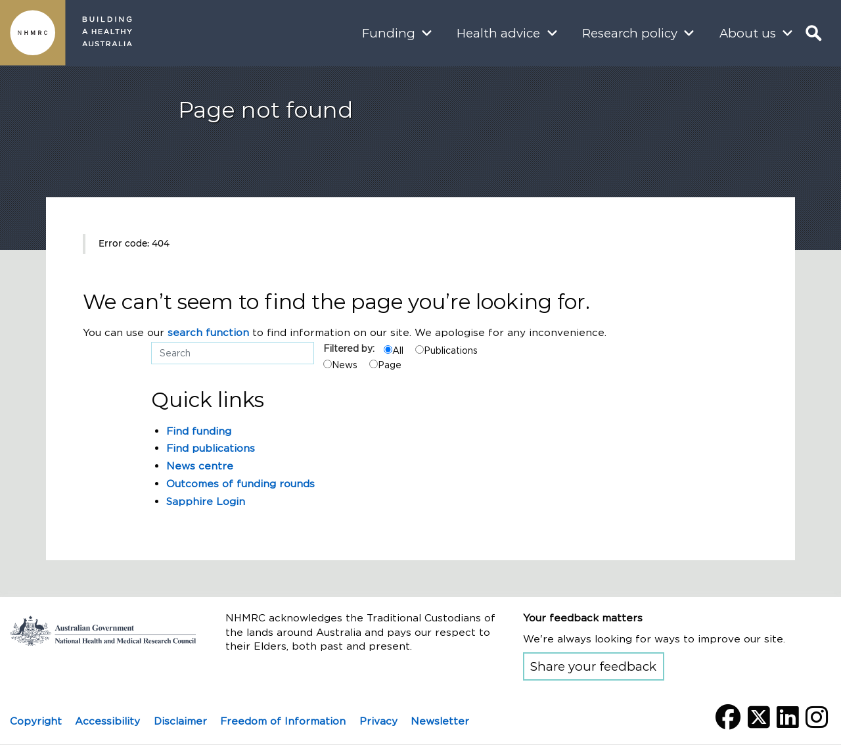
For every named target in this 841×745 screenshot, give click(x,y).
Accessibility (107, 721)
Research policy (629, 33)
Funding (388, 33)
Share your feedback (593, 666)
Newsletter (440, 721)
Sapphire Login (205, 501)
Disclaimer (180, 721)
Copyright (36, 721)
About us (747, 33)
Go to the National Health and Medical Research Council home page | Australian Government (103, 630)
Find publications (210, 448)
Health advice (498, 33)
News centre (199, 466)
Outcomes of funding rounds (240, 483)
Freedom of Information (283, 721)
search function (208, 332)
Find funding (198, 431)
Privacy (378, 721)
